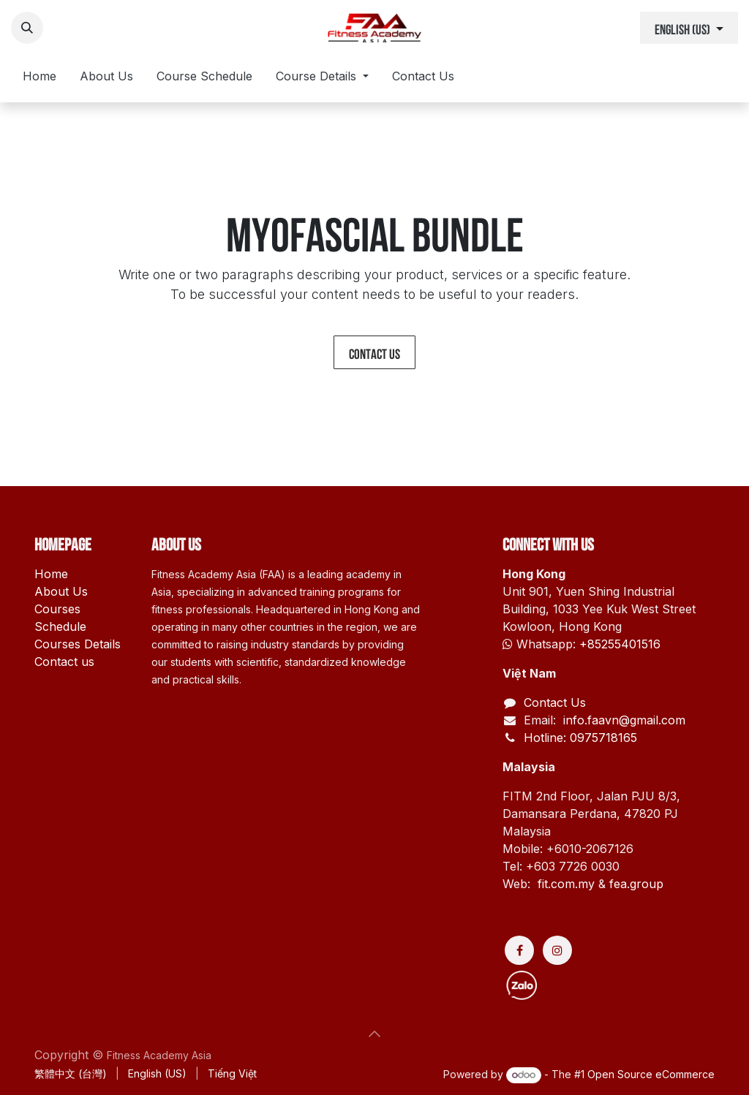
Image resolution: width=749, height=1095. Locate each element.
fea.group (636, 883)
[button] (27, 28)
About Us (61, 591)
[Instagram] (557, 950)
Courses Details (77, 644)
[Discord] (576, 986)
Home (51, 574)
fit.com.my (566, 883)
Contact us (374, 352)
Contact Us (555, 702)
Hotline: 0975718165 (580, 737)
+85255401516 (619, 644)
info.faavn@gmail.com (622, 720)
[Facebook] (519, 950)
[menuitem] (39, 79)
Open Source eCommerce (651, 1074)
